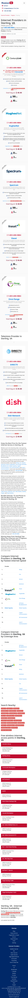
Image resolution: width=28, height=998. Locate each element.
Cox (20, 463)
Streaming (14, 960)
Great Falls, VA (18, 715)
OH (8, 991)
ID (3, 988)
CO (14, 986)
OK (10, 991)
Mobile (20, 491)
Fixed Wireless (14, 981)
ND (10, 990)
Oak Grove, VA (21, 722)
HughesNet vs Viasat (14, 935)
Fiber (16, 491)
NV (18, 990)
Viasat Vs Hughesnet (14, 996)
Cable (2, 491)
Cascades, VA (20, 710)
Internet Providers (5, 15)
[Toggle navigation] (24, 3)
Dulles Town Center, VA (6, 730)
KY (8, 988)
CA (13, 986)
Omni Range (14, 299)
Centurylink (14, 958)
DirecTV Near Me (14, 962)
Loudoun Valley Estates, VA (7, 720)
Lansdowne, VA (11, 718)
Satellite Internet (14, 949)
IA (2, 988)
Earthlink (14, 979)
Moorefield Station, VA (12, 722)
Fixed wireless (10, 493)
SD (16, 991)
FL (18, 986)
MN (19, 988)
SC (15, 991)
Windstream (14, 969)
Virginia (13, 15)
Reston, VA (4, 725)
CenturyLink (19, 72)
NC (8, 990)
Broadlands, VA (12, 710)
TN (18, 991)
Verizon (24, 463)
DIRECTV (14, 364)
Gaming (14, 942)
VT (12, 993)
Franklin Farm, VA (10, 715)
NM (16, 990)
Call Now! (5, 5)
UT (9, 993)
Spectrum (14, 185)
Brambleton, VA (5, 710)
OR (11, 991)
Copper (2, 493)
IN (6, 988)
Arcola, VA (4, 708)
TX (19, 991)
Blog (14, 931)
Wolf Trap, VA (14, 727)
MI (17, 988)
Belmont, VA (16, 708)
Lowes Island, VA (17, 720)
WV (17, 993)
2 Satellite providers (5, 914)
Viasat (14, 238)
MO (21, 988)
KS (7, 988)
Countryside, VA (5, 713)
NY (20, 990)
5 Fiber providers (9, 912)
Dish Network (14, 415)
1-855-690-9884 (6, 11)
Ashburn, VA (9, 708)
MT (25, 988)
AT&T (14, 941)
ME (16, 988)
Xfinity (17, 463)
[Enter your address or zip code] (14, 34)
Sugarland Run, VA (20, 725)
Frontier (14, 975)
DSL (14, 491)
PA (13, 991)
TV (14, 967)
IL (4, 988)
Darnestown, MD (13, 713)
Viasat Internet (14, 933)
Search (3, 37)
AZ (11, 986)
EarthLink (3, 464)
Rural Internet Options (14, 995)
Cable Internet (14, 954)
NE (11, 990)
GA (19, 986)
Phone (5, 491)
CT (16, 986)
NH (13, 990)
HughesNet (14, 126)
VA (10, 993)
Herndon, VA (4, 718)
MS (23, 988)
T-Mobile (14, 971)
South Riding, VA (10, 725)
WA (14, 993)
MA (11, 988)
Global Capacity (13, 466)
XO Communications (14, 467)
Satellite (24, 491)
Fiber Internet (14, 953)
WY (19, 993)
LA (10, 988)
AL (8, 986)
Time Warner (14, 977)
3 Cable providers (16, 912)
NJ (15, 990)
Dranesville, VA (21, 713)
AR (9, 986)
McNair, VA (4, 722)
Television (10, 491)
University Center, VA (6, 727)
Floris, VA (3, 715)
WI (15, 993)
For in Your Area (10, 8)
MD (13, 988)
